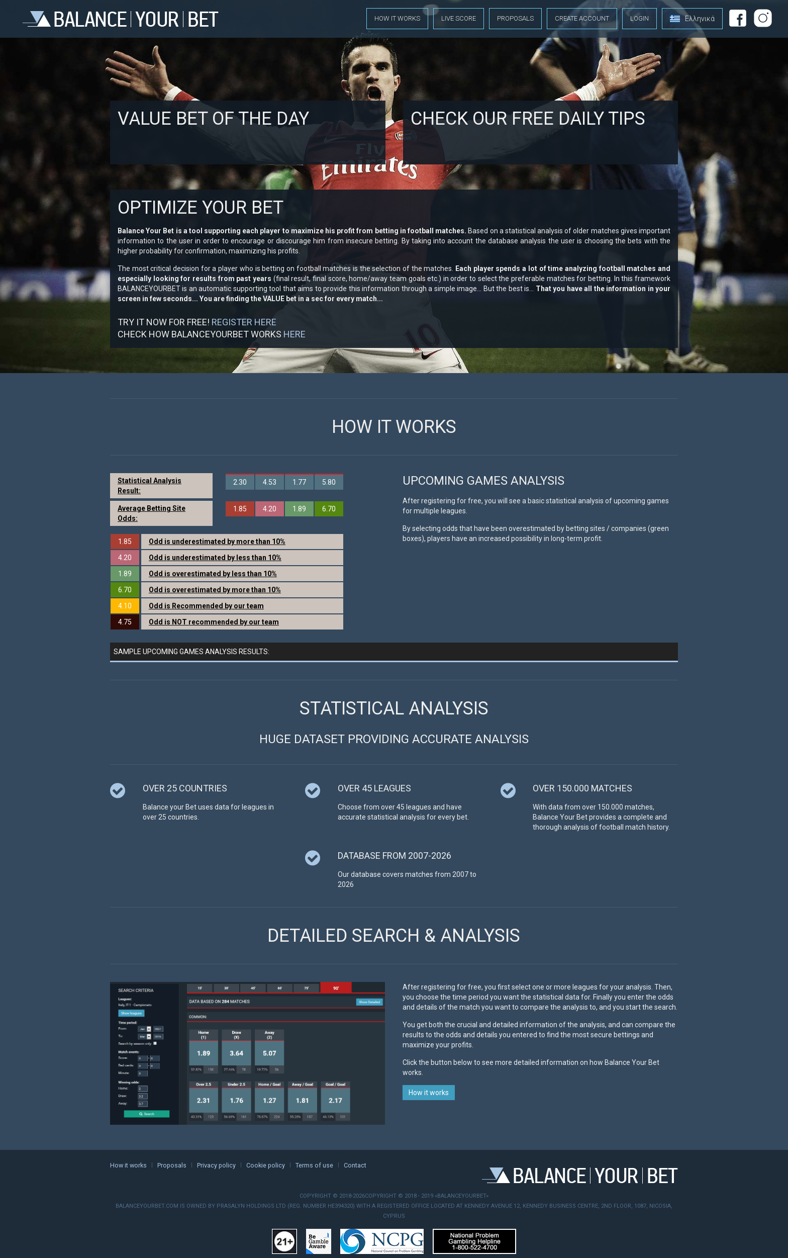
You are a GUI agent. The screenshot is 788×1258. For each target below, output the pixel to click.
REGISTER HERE (244, 322)
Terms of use (314, 1165)
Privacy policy (216, 1165)
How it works (397, 18)
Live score (458, 18)
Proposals (515, 18)
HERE (294, 334)
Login (639, 18)
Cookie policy (265, 1165)
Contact (355, 1165)
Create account (582, 18)
